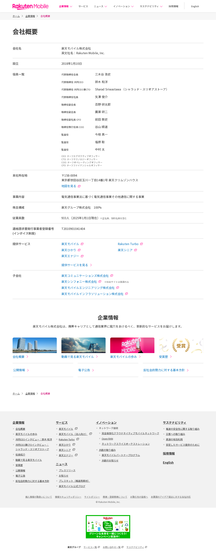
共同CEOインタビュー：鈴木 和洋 (34, 439)
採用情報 (173, 6)
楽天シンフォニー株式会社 (81, 281)
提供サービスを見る (76, 265)
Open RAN (107, 439)
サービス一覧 (92, 547)
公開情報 (21, 370)
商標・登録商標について (115, 497)
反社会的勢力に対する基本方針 (166, 370)
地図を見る (71, 186)
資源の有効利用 (174, 439)
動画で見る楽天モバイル (29, 460)
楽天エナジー (72, 256)
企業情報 (65, 6)
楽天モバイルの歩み (26, 434)
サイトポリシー (92, 497)
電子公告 (86, 370)
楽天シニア (127, 250)
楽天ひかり (71, 250)
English (195, 6)
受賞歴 (19, 465)
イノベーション (123, 6)
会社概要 (20, 429)
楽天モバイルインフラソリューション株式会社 (94, 293)
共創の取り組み (107, 450)
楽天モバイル (72, 244)
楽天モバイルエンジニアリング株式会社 (90, 287)
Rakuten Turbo (130, 244)
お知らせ (63, 476)
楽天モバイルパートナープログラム (121, 455)
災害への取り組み (175, 434)
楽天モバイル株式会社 (30, 7)
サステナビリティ (151, 6)
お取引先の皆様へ (139, 497)
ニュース (100, 6)
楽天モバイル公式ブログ (72, 486)
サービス (83, 6)
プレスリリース (67, 470)
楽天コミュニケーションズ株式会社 (87, 275)
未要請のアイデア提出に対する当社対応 (171, 497)
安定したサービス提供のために (183, 445)
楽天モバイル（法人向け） (75, 434)
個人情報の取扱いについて (38, 497)
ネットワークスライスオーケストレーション (126, 444)
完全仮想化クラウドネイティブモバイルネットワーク (130, 433)
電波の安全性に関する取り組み (183, 429)
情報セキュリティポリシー (68, 497)
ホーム (16, 16)
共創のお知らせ (110, 461)
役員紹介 (20, 455)
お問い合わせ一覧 (113, 547)
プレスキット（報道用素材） (74, 481)
